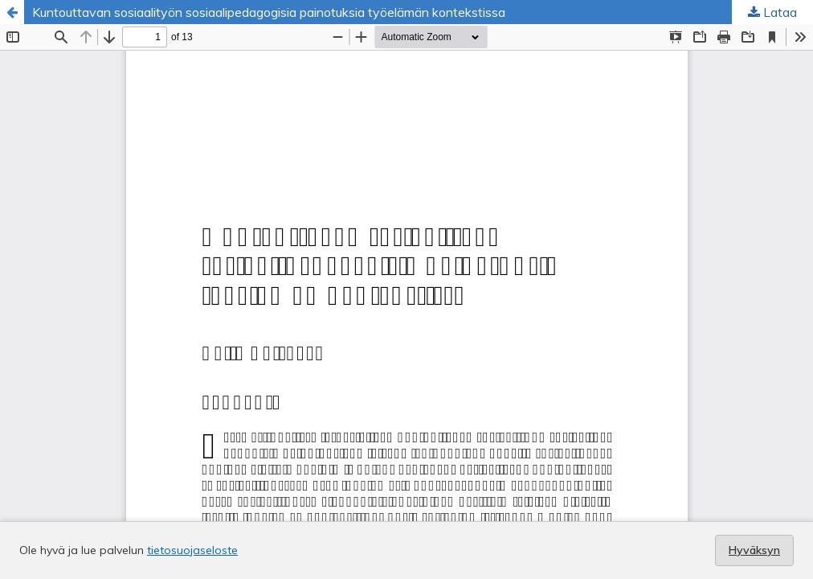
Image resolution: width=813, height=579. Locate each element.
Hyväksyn (754, 550)
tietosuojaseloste (192, 550)
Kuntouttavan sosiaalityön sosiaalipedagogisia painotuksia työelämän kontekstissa (268, 12)
